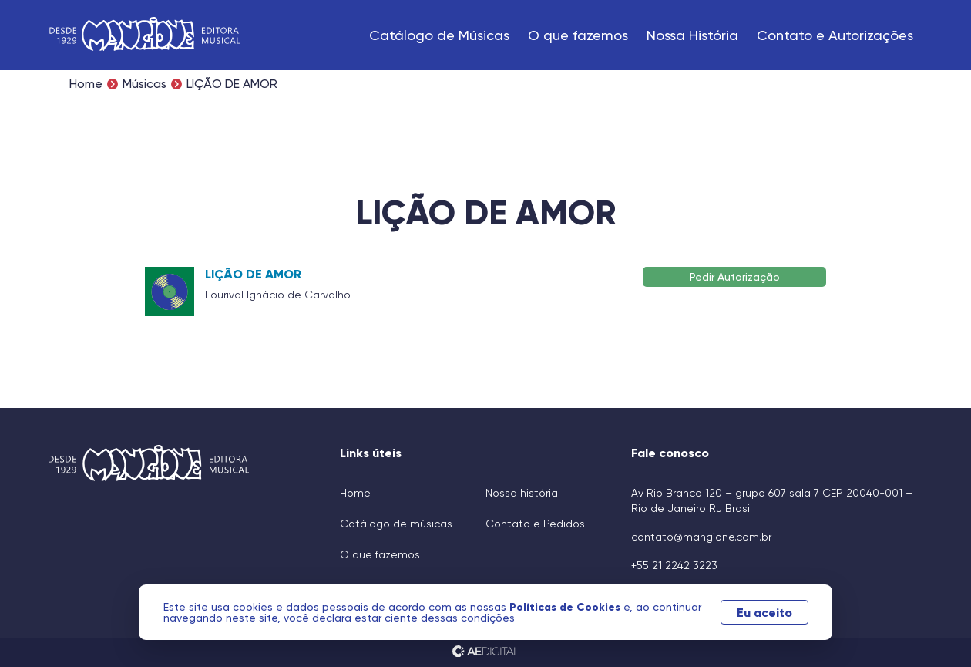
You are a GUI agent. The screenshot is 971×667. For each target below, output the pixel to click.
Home (85, 84)
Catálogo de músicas (396, 523)
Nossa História (692, 35)
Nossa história (522, 493)
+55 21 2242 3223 (674, 565)
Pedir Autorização (735, 276)
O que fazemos (578, 35)
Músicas (144, 84)
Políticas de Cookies (566, 607)
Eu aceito (764, 612)
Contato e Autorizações (835, 35)
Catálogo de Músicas (439, 35)
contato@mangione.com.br (701, 537)
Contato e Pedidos (535, 523)
